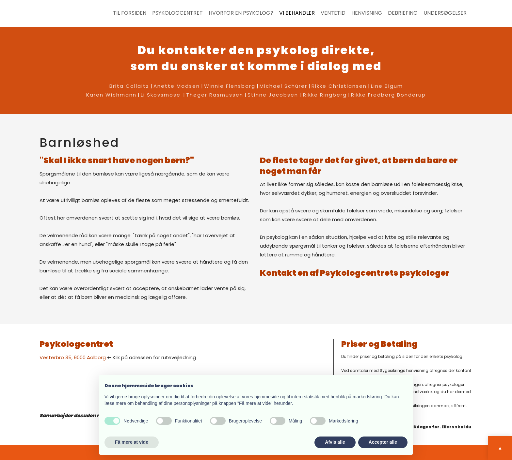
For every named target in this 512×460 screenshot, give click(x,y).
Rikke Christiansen (339, 86)
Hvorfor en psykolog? (241, 13)
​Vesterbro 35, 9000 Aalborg (73, 357)
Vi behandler (297, 13)
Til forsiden (129, 13)
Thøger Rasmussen (214, 94)
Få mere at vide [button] (131, 442)
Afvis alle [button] (335, 442)
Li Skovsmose (161, 94)
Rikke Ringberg (325, 94)
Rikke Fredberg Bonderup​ (388, 94)
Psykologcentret (177, 13)
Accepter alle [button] (383, 442)
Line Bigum (387, 86)
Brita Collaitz (129, 86)
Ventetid (333, 13)
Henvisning (366, 13)
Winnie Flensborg (229, 86)
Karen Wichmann (111, 94)
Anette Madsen (176, 86)
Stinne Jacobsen (274, 94)
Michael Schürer (283, 86)
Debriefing (403, 13)
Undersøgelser (445, 13)
